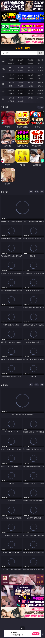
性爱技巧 (40, 93)
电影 (3, 76)
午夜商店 (20, 98)
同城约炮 (11, 98)
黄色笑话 (30, 93)
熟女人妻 (11, 71)
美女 (31, 192)
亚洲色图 (20, 83)
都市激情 (11, 90)
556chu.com (22, 48)
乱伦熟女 (30, 78)
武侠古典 (40, 90)
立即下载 (35, 634)
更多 (42, 192)
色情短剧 (20, 101)
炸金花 (21, 63)
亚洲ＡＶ (11, 67)
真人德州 (20, 60)
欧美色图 (30, 83)
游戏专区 (40, 60)
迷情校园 (11, 93)
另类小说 (20, 93)
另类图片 (40, 86)
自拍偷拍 (20, 67)
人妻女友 (30, 90)
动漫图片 (40, 83)
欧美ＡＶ (30, 67)
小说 (3, 92)
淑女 (36, 385)
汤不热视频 (40, 98)
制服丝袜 (11, 78)
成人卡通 (30, 75)
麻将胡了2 (11, 63)
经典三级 (20, 78)
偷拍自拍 (20, 75)
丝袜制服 (20, 71)
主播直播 (30, 71)
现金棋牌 (30, 63)
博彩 (3, 61)
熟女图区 (30, 86)
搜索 (40, 53)
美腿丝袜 (11, 86)
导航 (3, 99)
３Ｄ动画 (40, 67)
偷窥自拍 (11, 83)
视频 (3, 69)
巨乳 (36, 192)
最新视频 (4, 191)
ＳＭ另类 (40, 71)
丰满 (31, 385)
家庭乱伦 (20, 90)
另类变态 (40, 78)
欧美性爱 (40, 75)
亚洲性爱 (11, 75)
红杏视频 (11, 101)
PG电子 (11, 60)
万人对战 (30, 60)
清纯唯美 (20, 86)
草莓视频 (30, 98)
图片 (3, 84)
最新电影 (4, 384)
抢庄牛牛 (40, 63)
